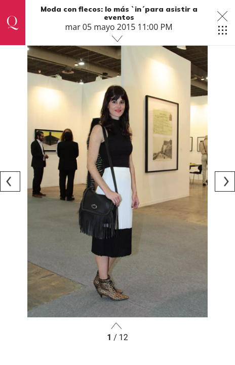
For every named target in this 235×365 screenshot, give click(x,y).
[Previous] (10, 181)
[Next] (225, 181)
